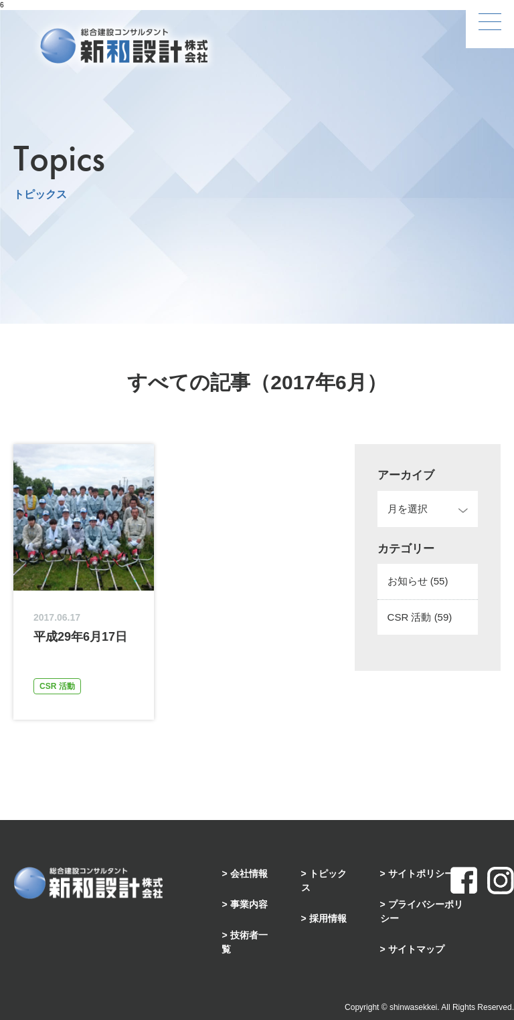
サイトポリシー (421, 873)
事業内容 (249, 904)
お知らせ (418, 581)
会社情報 (249, 873)
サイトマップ (416, 949)
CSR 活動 (420, 617)
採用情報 (328, 918)
